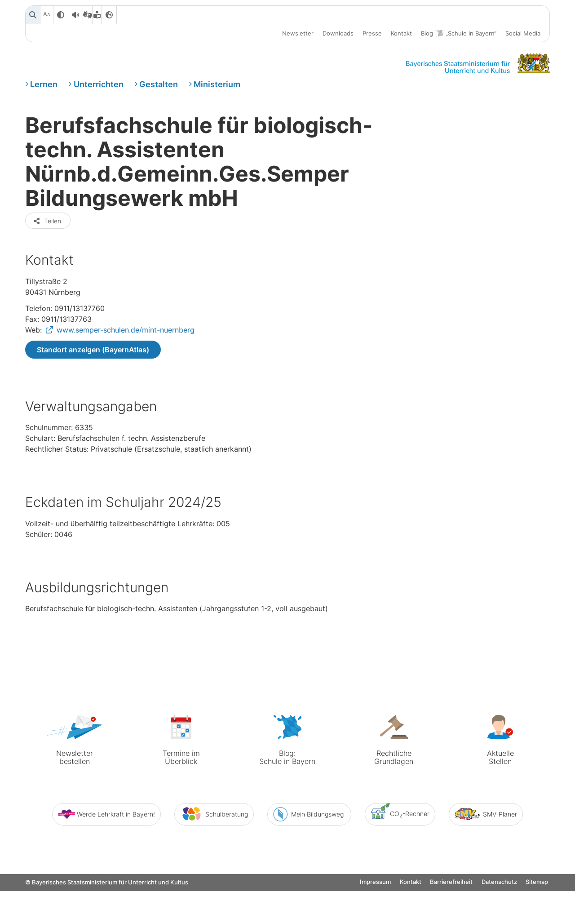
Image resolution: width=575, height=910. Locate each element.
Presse (372, 33)
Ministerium (217, 87)
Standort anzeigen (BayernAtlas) (93, 386)
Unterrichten (99, 87)
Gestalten (158, 87)
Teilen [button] (47, 257)
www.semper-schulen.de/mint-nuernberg (126, 366)
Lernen (44, 87)
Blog (458, 33)
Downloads (338, 33)
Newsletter (298, 33)
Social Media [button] (522, 33)
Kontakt (401, 33)
